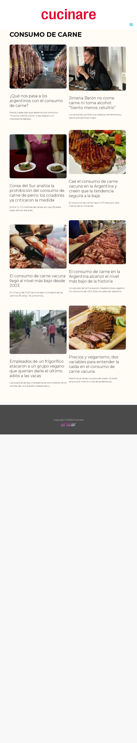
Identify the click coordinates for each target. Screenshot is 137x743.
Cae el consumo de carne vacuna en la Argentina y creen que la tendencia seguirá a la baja (87, 196)
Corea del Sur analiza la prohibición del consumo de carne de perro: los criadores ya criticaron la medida (37, 208)
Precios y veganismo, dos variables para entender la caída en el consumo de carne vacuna (88, 387)
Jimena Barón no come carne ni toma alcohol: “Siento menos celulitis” (86, 111)
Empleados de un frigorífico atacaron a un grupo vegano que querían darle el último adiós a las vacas (37, 400)
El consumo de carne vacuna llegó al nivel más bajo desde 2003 (38, 304)
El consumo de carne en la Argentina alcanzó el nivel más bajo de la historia (88, 292)
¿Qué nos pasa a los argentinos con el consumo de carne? (36, 101)
